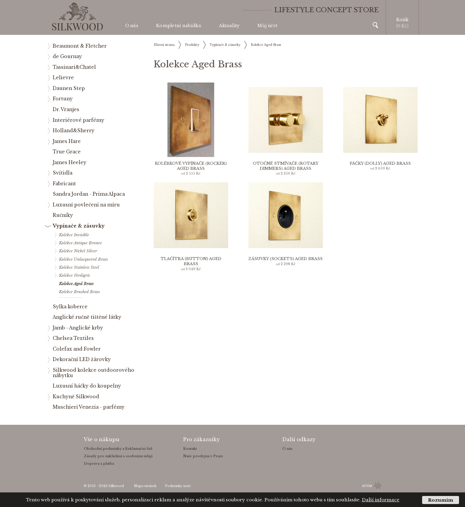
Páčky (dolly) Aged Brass (380, 163)
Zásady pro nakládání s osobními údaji (118, 456)
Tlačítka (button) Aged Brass (191, 261)
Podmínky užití (178, 486)
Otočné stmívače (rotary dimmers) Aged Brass (285, 166)
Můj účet (267, 25)
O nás (131, 25)
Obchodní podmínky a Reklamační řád (118, 449)
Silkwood (116, 486)
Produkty (192, 45)
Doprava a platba (99, 463)
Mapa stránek (145, 486)
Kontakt (190, 449)
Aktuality (229, 25)
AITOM (367, 486)
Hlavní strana (164, 45)
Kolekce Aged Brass (266, 45)
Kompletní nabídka (178, 25)
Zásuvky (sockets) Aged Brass (285, 258)
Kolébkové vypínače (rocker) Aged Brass (191, 166)
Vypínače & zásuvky (225, 45)
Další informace (380, 500)
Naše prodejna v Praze (203, 456)
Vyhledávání (375, 25)
